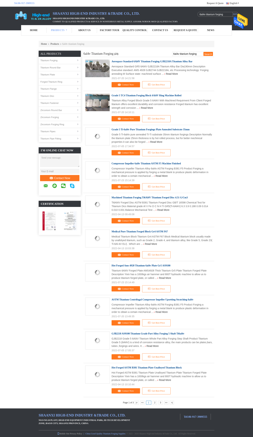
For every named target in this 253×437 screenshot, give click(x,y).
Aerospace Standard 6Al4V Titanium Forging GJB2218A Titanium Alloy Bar (152, 61)
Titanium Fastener (49, 103)
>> (166, 402)
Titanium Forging (48, 60)
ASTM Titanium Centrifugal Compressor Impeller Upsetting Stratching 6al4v (152, 299)
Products (59, 30)
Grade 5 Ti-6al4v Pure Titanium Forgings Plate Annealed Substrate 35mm (151, 129)
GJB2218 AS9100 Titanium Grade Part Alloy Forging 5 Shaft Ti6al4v (148, 333)
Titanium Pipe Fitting (50, 138)
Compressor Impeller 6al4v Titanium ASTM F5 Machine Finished (146, 163)
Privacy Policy (76, 433)
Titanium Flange (48, 89)
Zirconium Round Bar (51, 110)
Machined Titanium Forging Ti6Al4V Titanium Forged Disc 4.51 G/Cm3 (150, 197)
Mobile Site (63, 433)
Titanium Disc (47, 96)
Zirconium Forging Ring (52, 124)
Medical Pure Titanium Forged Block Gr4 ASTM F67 (140, 231)
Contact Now (59, 178)
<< (142, 402)
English (234, 3)
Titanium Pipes (48, 131)
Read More (172, 73)
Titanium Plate (47, 74)
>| (172, 402)
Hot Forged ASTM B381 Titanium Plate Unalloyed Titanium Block (147, 367)
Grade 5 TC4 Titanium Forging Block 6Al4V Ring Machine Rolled (146, 95)
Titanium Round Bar (50, 67)
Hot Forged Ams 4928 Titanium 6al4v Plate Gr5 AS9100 (141, 265)
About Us (84, 30)
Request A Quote (215, 3)
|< (137, 402)
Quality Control (135, 30)
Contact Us (160, 30)
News (210, 30)
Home (34, 30)
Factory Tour (109, 30)
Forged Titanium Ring (51, 81)
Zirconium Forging (49, 117)
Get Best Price (156, 84)
